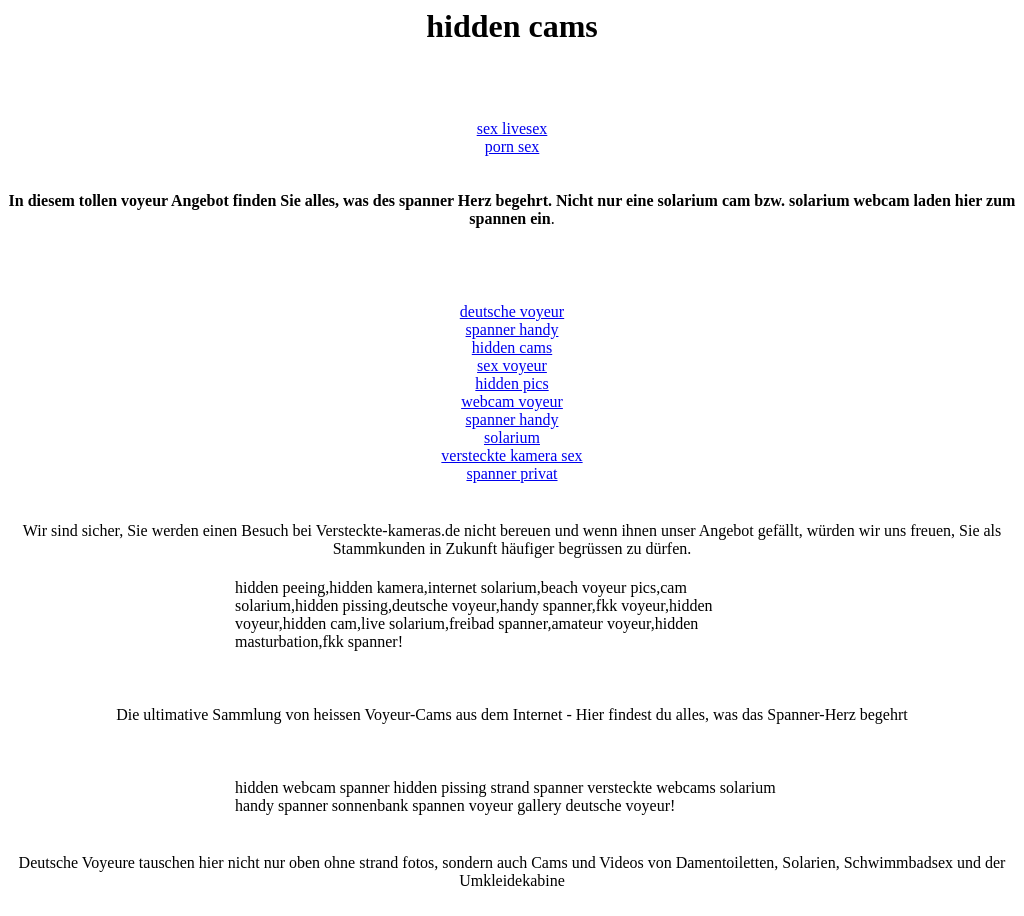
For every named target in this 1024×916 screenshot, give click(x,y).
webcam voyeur (512, 401)
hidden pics (511, 383)
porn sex (512, 146)
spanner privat (511, 473)
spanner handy (512, 329)
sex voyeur (512, 365)
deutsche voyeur (512, 311)
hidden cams (512, 347)
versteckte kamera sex (511, 455)
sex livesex (512, 128)
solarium (512, 437)
